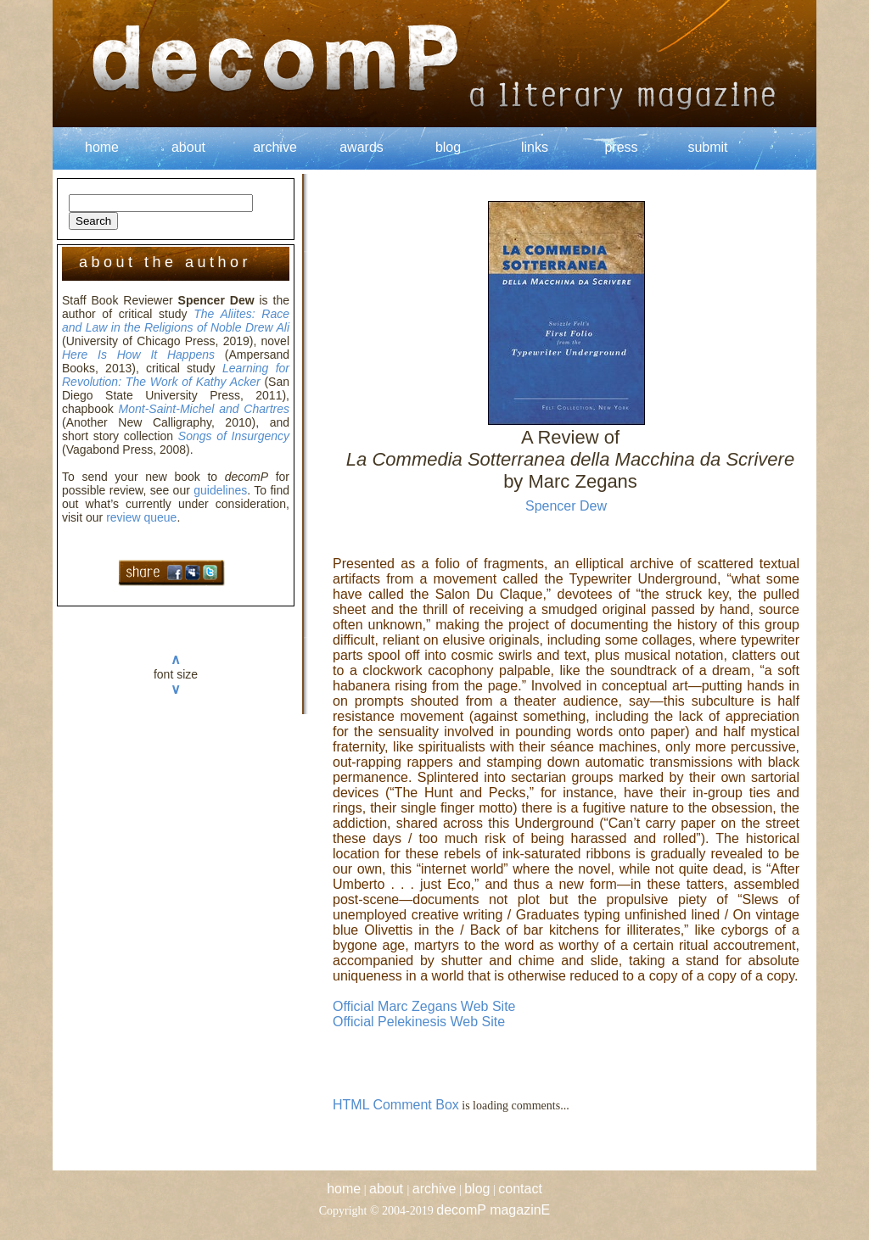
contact (520, 1188)
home (102, 147)
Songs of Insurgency (233, 436)
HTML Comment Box (396, 1105)
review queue (141, 517)
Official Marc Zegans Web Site (424, 1006)
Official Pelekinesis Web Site (419, 1021)
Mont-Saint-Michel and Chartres (204, 409)
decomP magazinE (493, 1210)
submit (707, 147)
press (620, 147)
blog (448, 147)
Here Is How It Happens (138, 354)
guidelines (220, 490)
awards (361, 147)
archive (275, 147)
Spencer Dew (566, 506)
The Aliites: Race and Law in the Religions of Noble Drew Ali (175, 320)
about (188, 147)
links (534, 147)
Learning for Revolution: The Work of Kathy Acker (175, 374)
